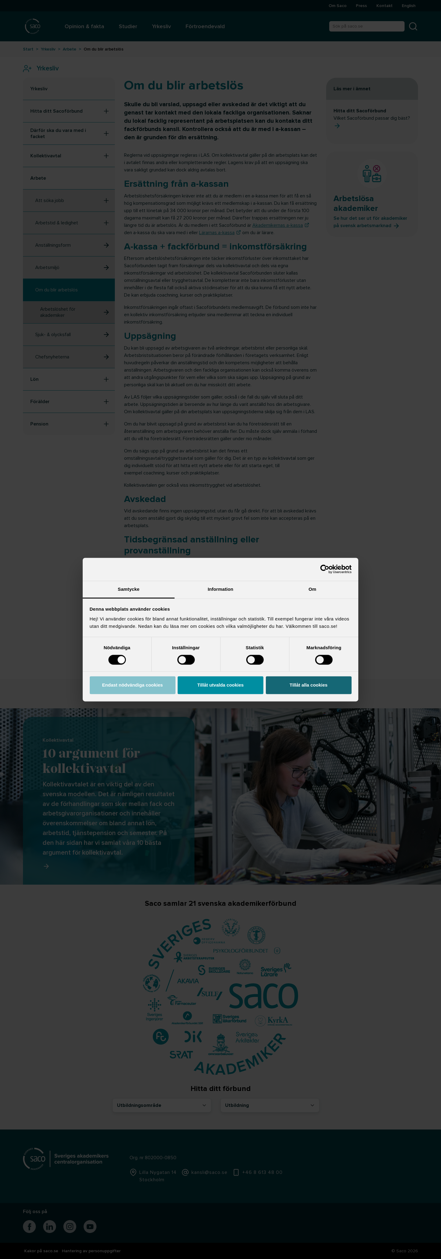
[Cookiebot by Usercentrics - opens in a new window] (325, 569)
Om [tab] (312, 589)
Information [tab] (220, 589)
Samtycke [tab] (129, 589)
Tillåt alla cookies (309, 685)
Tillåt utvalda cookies (220, 685)
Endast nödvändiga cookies (132, 685)
